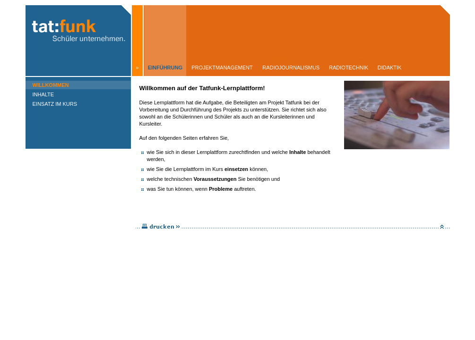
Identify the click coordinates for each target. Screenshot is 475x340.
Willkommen (51, 85)
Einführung (165, 67)
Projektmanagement (222, 67)
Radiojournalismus (291, 67)
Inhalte (43, 94)
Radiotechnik (348, 67)
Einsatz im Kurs (55, 104)
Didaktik (390, 67)
